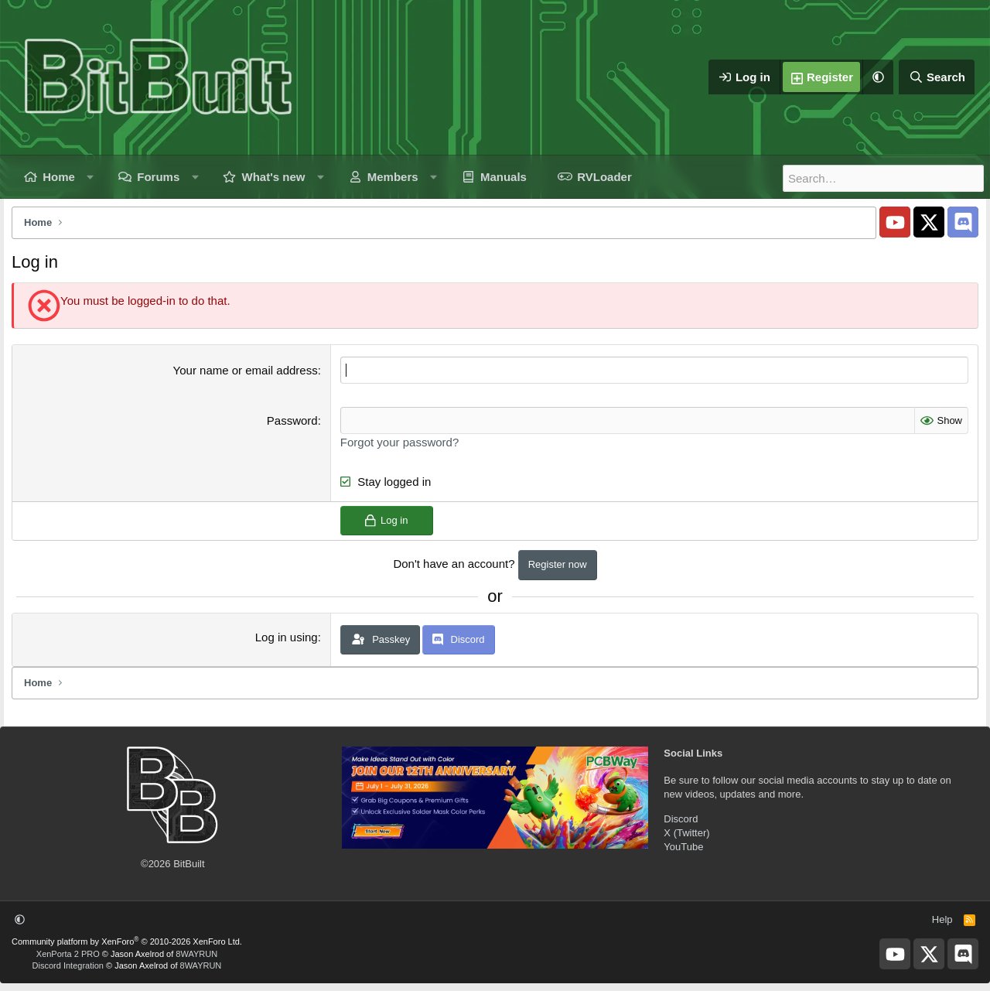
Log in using (286, 636)
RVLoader (604, 176)
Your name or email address (245, 370)
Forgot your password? (399, 442)
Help (942, 919)
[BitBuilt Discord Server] (962, 222)
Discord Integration (68, 965)
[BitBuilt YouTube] (894, 222)
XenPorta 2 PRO (68, 953)
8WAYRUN (196, 953)
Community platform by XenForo (127, 941)
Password (292, 420)
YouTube (683, 847)
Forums (158, 176)
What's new (274, 176)
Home (59, 176)
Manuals (503, 176)
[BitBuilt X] (928, 222)
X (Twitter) (686, 832)
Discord (681, 818)
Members (392, 176)
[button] (877, 77)
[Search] (937, 77)
